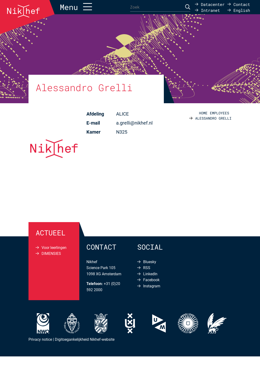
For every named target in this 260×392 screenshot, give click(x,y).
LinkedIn (150, 274)
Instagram (151, 286)
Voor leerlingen (54, 247)
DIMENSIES (51, 253)
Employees (219, 113)
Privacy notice (40, 339)
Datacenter (213, 4)
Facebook (151, 280)
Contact (241, 4)
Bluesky (149, 262)
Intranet (210, 10)
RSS (146, 268)
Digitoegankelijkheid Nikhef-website (84, 339)
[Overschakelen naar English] (238, 10)
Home (203, 113)
